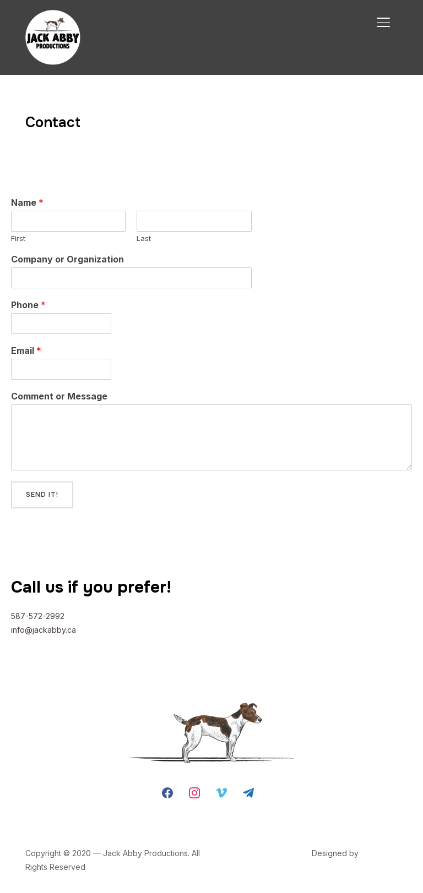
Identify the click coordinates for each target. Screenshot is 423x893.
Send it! (42, 494)
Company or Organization (67, 259)
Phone (28, 304)
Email (26, 350)
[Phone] (61, 323)
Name (27, 202)
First (18, 238)
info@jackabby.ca (43, 629)
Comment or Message (59, 396)
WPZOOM (379, 853)
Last (144, 238)
